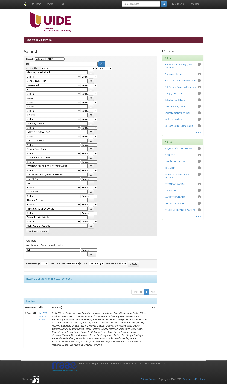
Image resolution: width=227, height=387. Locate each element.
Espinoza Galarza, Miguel (177, 113)
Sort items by (58, 263)
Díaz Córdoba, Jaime (175, 106)
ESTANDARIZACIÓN (175, 184)
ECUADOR (170, 168)
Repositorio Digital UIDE (39, 39)
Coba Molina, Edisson (175, 100)
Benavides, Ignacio (174, 74)
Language (195, 4)
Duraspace (188, 379)
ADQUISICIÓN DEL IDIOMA (178, 148)
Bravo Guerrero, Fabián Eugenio (180, 80)
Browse (50, 4)
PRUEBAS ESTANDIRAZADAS (180, 210)
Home (36, 4)
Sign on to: (179, 4)
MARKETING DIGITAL (176, 197)
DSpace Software (149, 379)
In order (84, 263)
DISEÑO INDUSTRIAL (176, 161)
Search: (30, 59)
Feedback (200, 379)
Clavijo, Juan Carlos (174, 93)
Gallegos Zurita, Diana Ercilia (179, 126)
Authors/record (113, 263)
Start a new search (37, 231)
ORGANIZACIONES (175, 203)
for (27, 64)
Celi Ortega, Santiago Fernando (180, 87)
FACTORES (170, 190)
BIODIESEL (170, 155)
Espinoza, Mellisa (173, 119)
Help (62, 4)
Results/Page (33, 263)
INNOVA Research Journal (43, 316)
